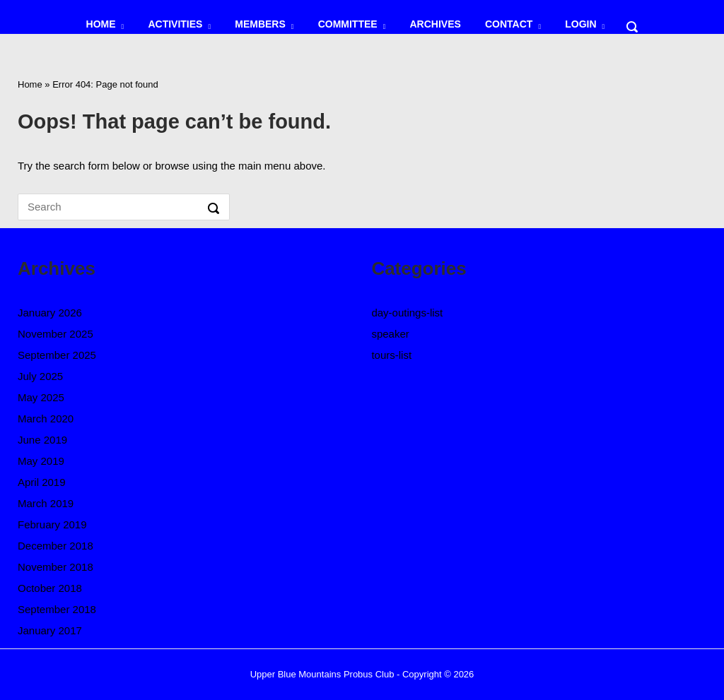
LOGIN (580, 24)
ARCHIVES (434, 24)
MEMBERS (260, 24)
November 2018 (55, 567)
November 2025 (55, 334)
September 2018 (57, 609)
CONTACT (508, 24)
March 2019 (46, 503)
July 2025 (40, 376)
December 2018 (55, 546)
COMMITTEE (348, 24)
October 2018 (50, 588)
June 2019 (42, 440)
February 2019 (52, 524)
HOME (101, 24)
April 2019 (42, 482)
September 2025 (57, 355)
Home (30, 84)
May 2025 (41, 397)
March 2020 (46, 419)
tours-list (391, 355)
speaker (390, 334)
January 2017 (50, 630)
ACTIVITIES (175, 24)
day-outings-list (407, 313)
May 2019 (41, 461)
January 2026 (50, 313)
